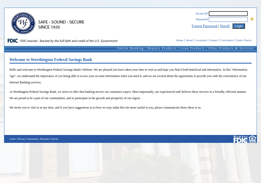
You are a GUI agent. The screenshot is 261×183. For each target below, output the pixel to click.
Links (12, 138)
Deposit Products (162, 48)
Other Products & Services (231, 48)
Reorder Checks (49, 138)
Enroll (225, 26)
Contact (213, 40)
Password (202, 19)
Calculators (227, 40)
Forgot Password (204, 26)
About (189, 40)
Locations (200, 40)
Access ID (201, 13)
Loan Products (192, 48)
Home (179, 40)
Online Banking (130, 48)
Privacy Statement (28, 138)
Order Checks (244, 40)
